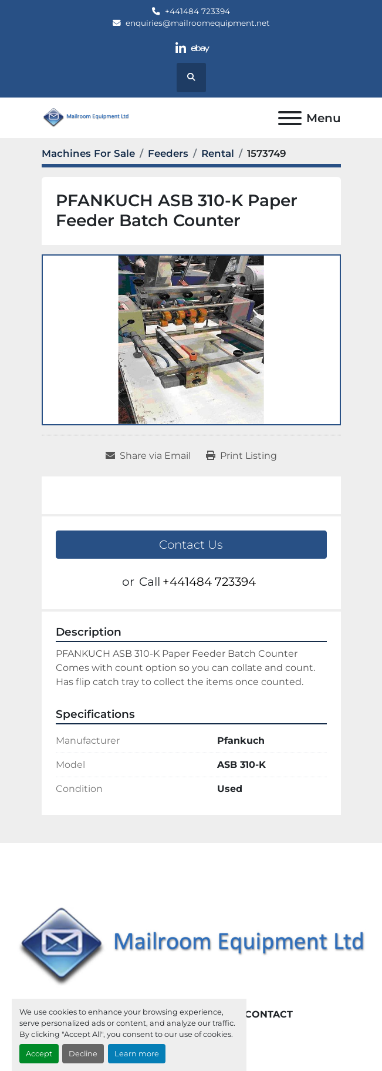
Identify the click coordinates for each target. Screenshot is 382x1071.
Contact (269, 1014)
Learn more (136, 1053)
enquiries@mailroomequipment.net (198, 23)
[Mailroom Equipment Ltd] (191, 947)
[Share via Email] (148, 456)
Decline (83, 1053)
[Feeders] (168, 153)
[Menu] (290, 118)
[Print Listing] (241, 456)
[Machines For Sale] (88, 153)
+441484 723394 (197, 11)
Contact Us (191, 545)
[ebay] (201, 48)
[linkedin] (180, 48)
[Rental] (217, 153)
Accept (39, 1053)
